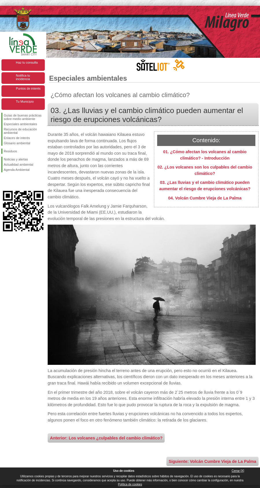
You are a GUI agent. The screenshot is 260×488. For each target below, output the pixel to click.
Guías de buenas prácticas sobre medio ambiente (23, 117)
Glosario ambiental (17, 143)
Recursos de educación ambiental (20, 130)
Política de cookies (130, 484)
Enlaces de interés (17, 138)
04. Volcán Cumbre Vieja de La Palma (205, 198)
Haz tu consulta (27, 62)
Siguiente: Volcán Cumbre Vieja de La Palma (212, 461)
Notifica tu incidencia (23, 77)
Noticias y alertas (16, 159)
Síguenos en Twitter (14, 181)
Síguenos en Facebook (4, 181)
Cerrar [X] (238, 470)
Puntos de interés (28, 88)
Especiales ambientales (20, 124)
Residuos (10, 151)
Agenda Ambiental (16, 169)
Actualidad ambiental (18, 164)
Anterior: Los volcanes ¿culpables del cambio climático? (106, 438)
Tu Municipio (25, 101)
